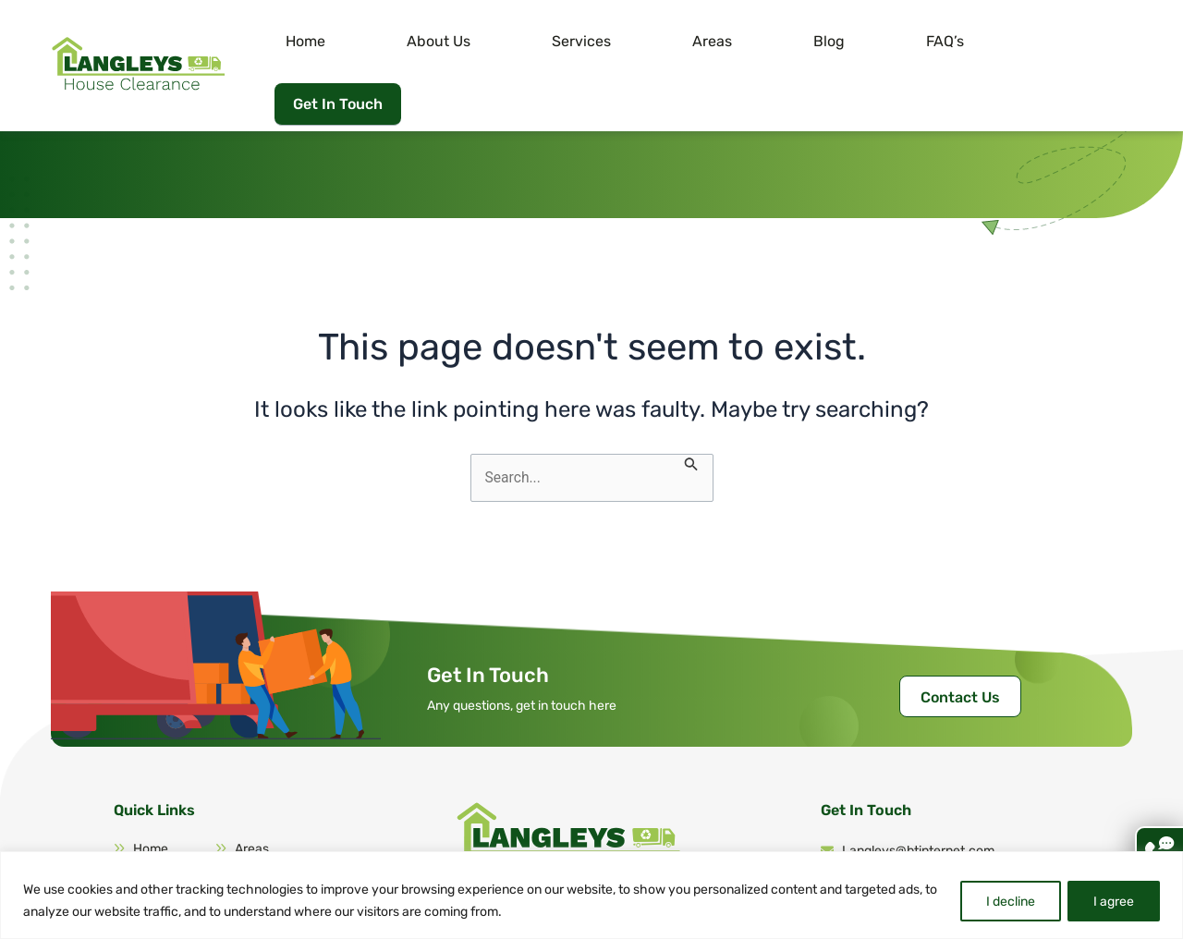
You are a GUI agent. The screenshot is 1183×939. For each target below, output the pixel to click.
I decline (1006, 901)
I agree (1112, 901)
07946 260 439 (876, 839)
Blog (850, 41)
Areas (770, 41)
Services (676, 41)
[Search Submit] (692, 415)
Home (474, 41)
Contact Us (960, 649)
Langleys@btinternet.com (907, 803)
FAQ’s (929, 41)
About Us (571, 41)
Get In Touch (1066, 38)
